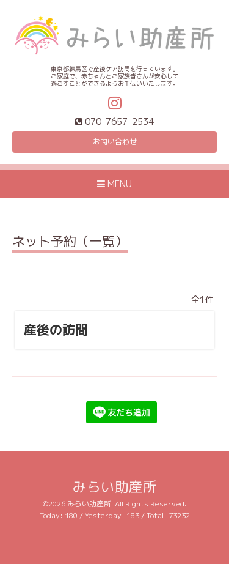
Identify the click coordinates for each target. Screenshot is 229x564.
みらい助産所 (115, 486)
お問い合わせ (115, 141)
